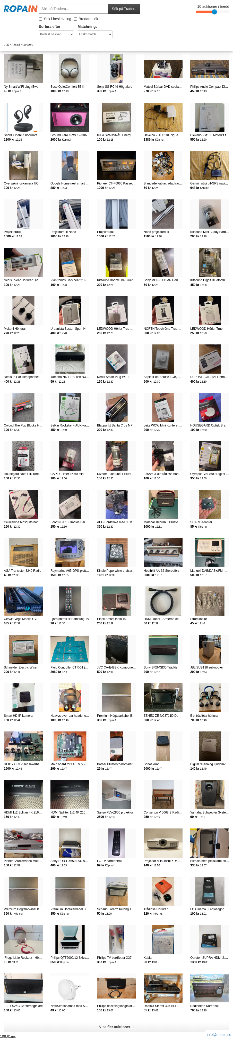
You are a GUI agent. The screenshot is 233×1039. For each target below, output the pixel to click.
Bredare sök (86, 19)
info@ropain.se (219, 1035)
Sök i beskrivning (55, 19)
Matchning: (87, 27)
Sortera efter (49, 27)
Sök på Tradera (124, 9)
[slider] (214, 11)
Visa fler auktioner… (116, 1027)
